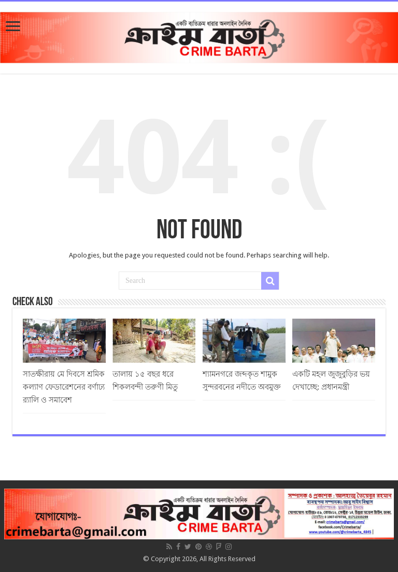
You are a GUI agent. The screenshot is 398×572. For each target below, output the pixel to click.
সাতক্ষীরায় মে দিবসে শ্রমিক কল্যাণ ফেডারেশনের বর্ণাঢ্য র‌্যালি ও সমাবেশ (64, 387)
